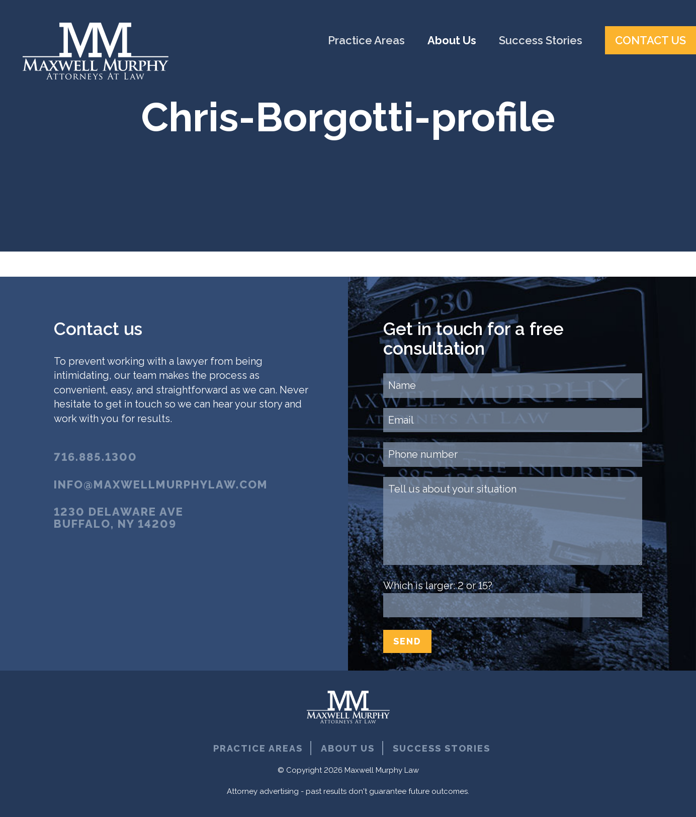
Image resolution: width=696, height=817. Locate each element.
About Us (453, 40)
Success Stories (542, 40)
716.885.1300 (95, 456)
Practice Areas (367, 40)
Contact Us (650, 40)
